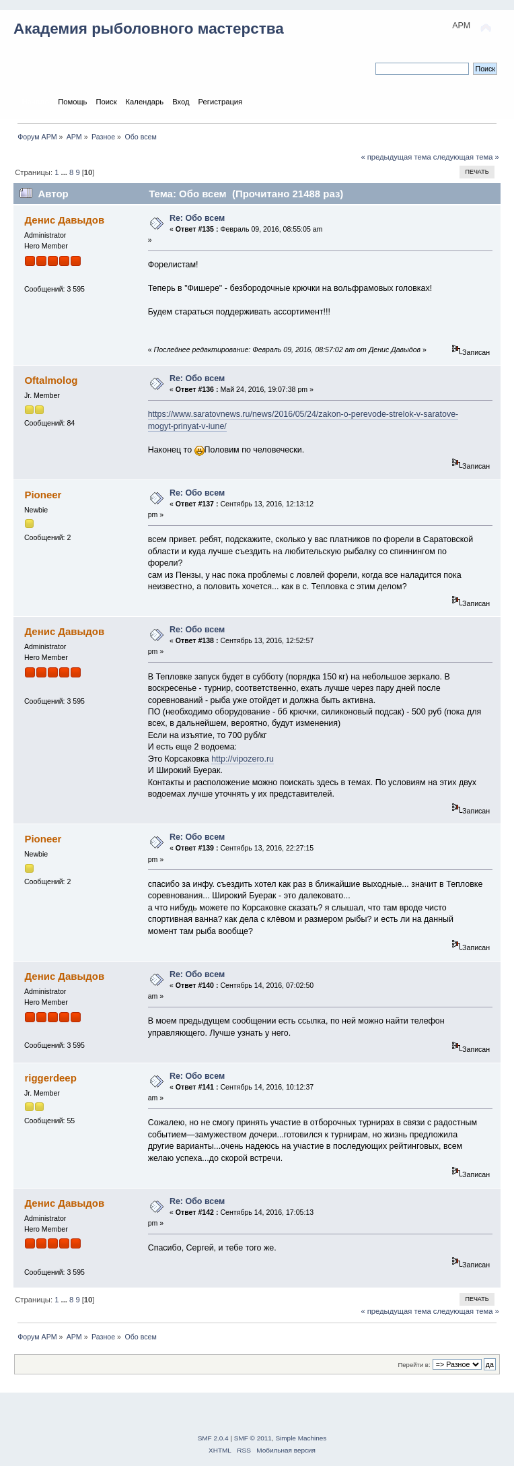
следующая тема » (466, 157)
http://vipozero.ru (242, 759)
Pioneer (42, 494)
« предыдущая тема (396, 157)
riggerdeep (50, 1078)
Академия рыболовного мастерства (148, 28)
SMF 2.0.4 (213, 1438)
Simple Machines (300, 1438)
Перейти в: (414, 1364)
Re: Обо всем (197, 218)
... (64, 172)
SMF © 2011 (253, 1438)
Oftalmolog (50, 380)
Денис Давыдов (64, 220)
